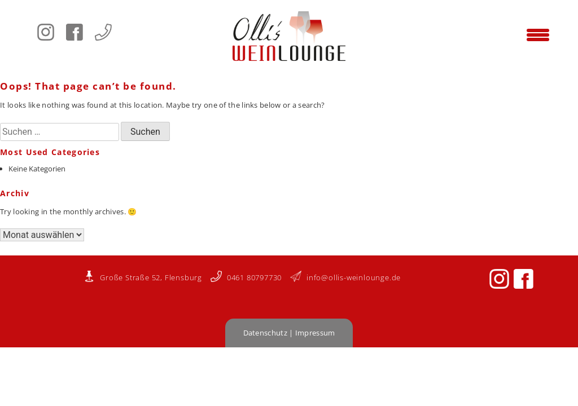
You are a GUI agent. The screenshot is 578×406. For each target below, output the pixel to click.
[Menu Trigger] (538, 34)
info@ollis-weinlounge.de (345, 277)
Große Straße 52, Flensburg (143, 277)
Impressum (315, 333)
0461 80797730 (246, 277)
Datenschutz (265, 333)
